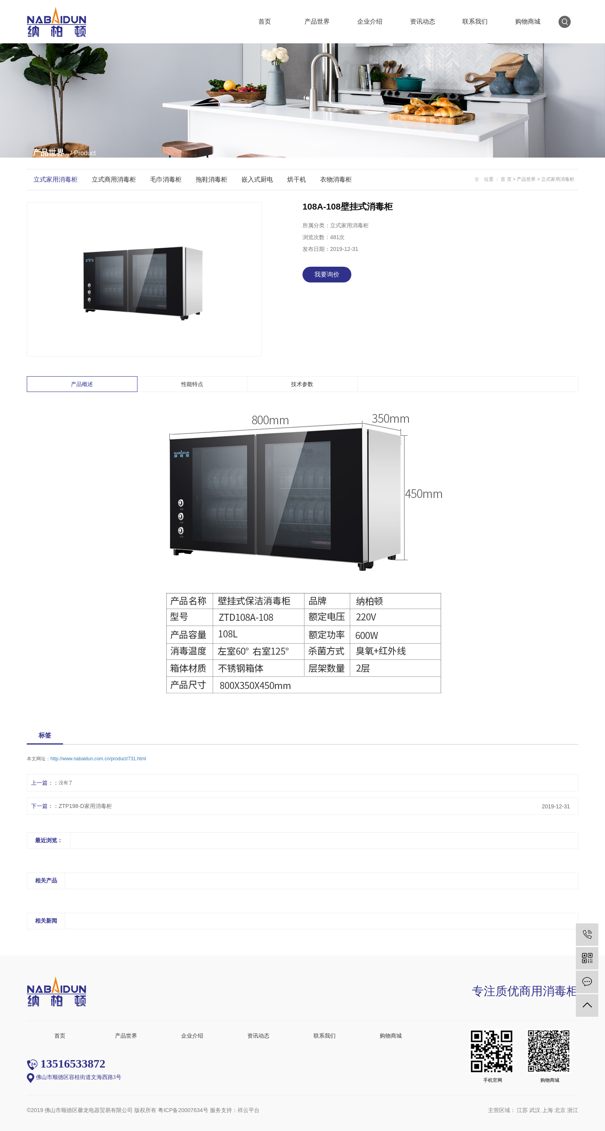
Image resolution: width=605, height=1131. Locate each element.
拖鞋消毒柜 (211, 179)
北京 (560, 1110)
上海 (547, 1110)
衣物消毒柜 (336, 179)
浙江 (572, 1110)
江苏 (522, 1110)
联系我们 (475, 21)
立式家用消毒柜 (55, 179)
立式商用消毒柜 (114, 179)
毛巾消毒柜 (166, 179)
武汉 (534, 1110)
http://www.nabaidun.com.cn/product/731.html (98, 758)
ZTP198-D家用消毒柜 (85, 806)
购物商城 (527, 21)
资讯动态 (422, 21)
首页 (264, 21)
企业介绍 (369, 21)
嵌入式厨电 (257, 179)
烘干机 (296, 179)
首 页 (506, 179)
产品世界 (317, 21)
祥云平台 (249, 1110)
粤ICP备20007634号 (183, 1110)
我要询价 (327, 274)
